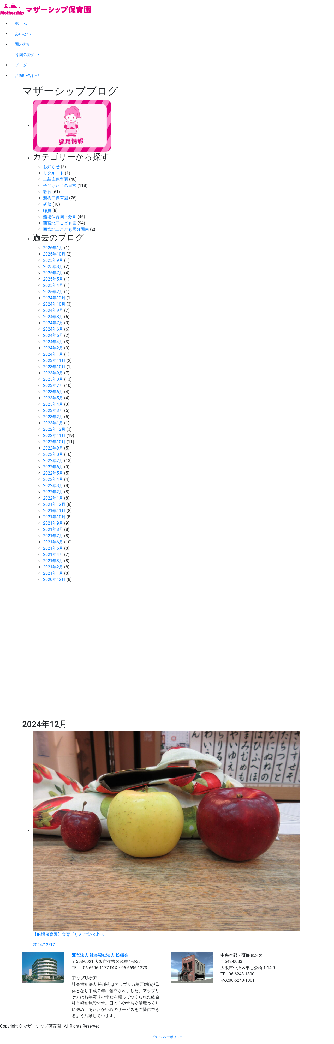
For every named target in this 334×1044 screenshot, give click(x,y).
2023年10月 (54, 366)
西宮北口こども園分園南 (66, 229)
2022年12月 (54, 429)
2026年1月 (53, 247)
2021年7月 (53, 535)
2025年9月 (53, 260)
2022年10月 (54, 441)
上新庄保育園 (55, 179)
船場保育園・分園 (59, 216)
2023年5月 (53, 398)
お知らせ (51, 166)
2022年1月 (53, 498)
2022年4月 (53, 479)
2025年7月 (53, 272)
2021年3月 (53, 560)
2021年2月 (53, 567)
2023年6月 (53, 391)
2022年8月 (53, 454)
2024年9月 (53, 310)
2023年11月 (54, 360)
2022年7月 (53, 460)
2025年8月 (53, 266)
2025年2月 (53, 291)
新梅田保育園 (55, 198)
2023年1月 (53, 423)
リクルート (53, 173)
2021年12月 (54, 504)
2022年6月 (53, 466)
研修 (47, 204)
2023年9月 (53, 373)
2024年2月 (53, 347)
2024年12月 (54, 297)
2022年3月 (53, 485)
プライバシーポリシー (167, 1037)
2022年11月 (54, 435)
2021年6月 (53, 541)
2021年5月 (53, 548)
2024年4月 (53, 341)
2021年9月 (53, 523)
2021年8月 (53, 529)
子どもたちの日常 (59, 185)
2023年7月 (53, 385)
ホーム (21, 23)
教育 (47, 191)
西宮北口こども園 (59, 223)
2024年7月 (53, 322)
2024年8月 (53, 316)
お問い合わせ (27, 75)
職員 (47, 210)
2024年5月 (53, 335)
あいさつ (23, 33)
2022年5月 (53, 473)
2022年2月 (53, 491)
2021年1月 (53, 573)
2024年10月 (54, 304)
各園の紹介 (26, 54)
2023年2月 (53, 416)
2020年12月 (54, 579)
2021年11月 (54, 510)
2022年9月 (53, 448)
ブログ (21, 65)
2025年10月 (54, 254)
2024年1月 (53, 354)
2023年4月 (53, 404)
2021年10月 (54, 516)
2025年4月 (53, 285)
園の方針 (23, 44)
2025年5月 (53, 279)
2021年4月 (53, 554)
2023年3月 (53, 410)
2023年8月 (53, 379)
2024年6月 (53, 329)
